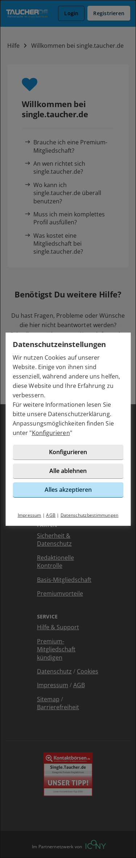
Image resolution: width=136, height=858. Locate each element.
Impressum (29, 515)
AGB (50, 515)
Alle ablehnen (68, 471)
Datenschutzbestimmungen (90, 515)
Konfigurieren (51, 433)
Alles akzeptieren (68, 490)
